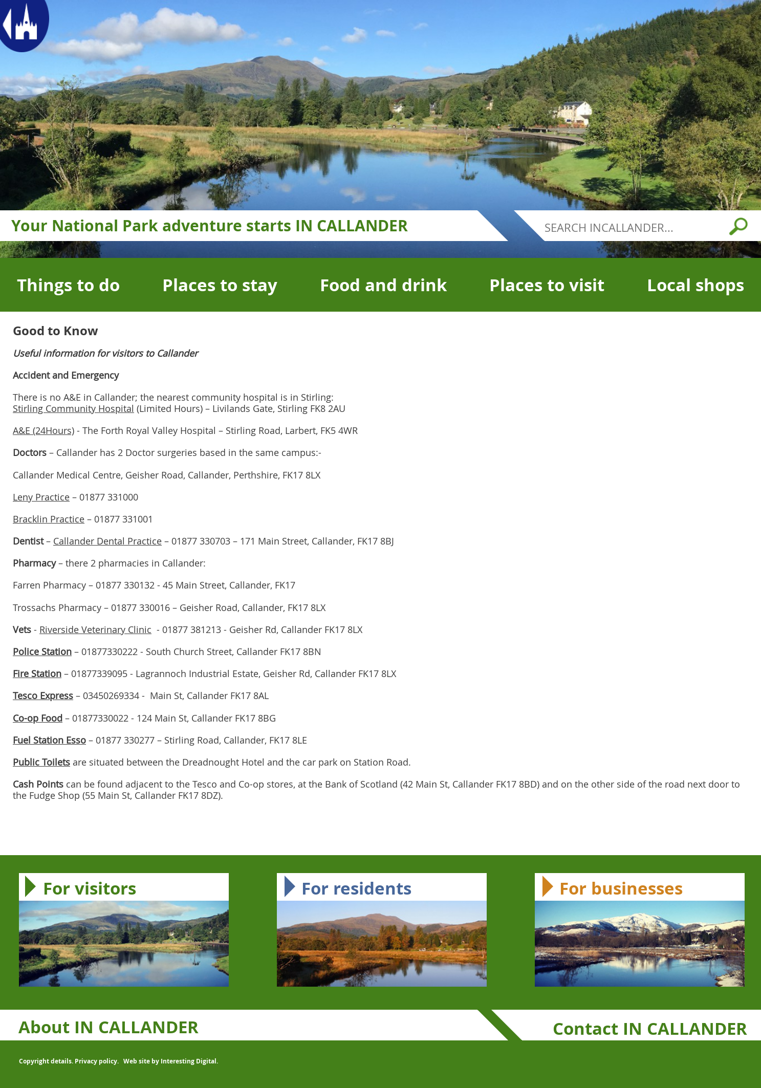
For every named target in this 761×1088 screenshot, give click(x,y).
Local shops (695, 284)
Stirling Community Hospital (73, 408)
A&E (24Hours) (43, 430)
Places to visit (546, 284)
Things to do (68, 284)
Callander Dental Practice (107, 541)
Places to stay (219, 284)
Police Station (42, 651)
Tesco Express (43, 695)
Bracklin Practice (48, 519)
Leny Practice (41, 497)
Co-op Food (37, 718)
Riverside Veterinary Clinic (95, 629)
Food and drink (383, 284)
